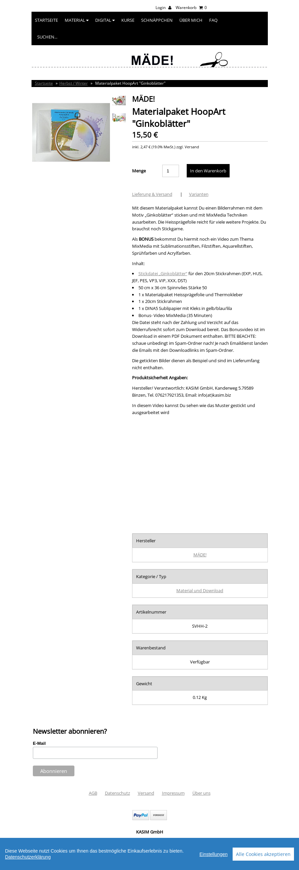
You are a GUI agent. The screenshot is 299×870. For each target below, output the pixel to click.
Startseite (46, 20)
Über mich (190, 20)
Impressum (173, 793)
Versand (146, 793)
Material (76, 20)
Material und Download (199, 590)
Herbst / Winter (73, 83)
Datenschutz (117, 793)
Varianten (198, 194)
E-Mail (39, 743)
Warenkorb (191, 7)
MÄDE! (199, 555)
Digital (105, 20)
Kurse (127, 20)
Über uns (201, 793)
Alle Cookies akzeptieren (263, 854)
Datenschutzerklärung (28, 857)
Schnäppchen (157, 20)
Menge (139, 171)
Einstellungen (213, 854)
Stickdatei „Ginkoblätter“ (162, 273)
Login (163, 7)
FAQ (213, 20)
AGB (93, 793)
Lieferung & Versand (152, 194)
